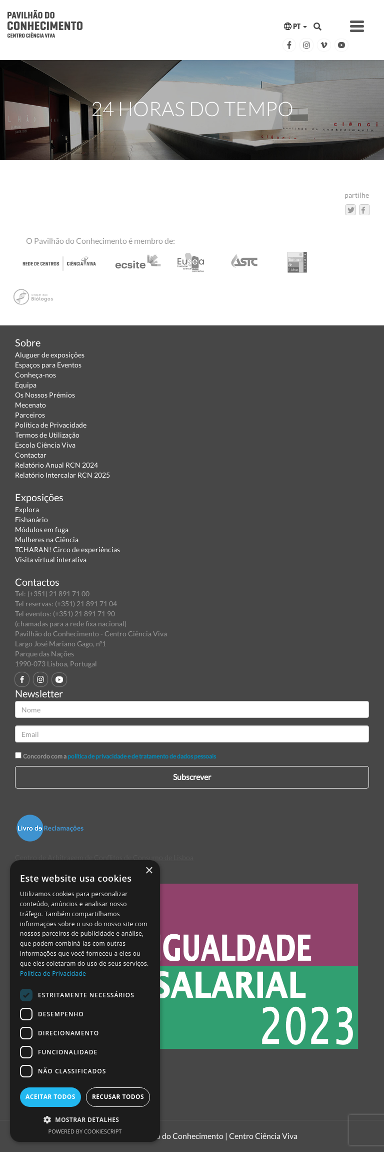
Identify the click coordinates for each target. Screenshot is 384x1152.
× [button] (148, 871)
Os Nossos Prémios (45, 395)
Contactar (30, 455)
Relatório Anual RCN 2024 (56, 465)
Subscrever (192, 777)
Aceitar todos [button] (51, 1096)
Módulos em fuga (41, 529)
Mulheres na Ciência (46, 539)
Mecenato (30, 405)
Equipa (25, 384)
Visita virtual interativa (50, 559)
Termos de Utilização (47, 435)
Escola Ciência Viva (45, 445)
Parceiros (30, 415)
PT (295, 26)
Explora (27, 509)
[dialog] (85, 1001)
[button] (85, 1119)
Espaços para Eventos (48, 364)
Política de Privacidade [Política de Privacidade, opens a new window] (53, 973)
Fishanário (31, 519)
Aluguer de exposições (49, 354)
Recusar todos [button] (118, 1096)
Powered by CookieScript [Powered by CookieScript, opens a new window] (85, 1131)
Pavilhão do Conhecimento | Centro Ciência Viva (214, 1135)
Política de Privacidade (50, 425)
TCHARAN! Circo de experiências (67, 549)
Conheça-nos (35, 374)
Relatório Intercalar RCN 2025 (62, 475)
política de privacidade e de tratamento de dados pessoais (142, 756)
